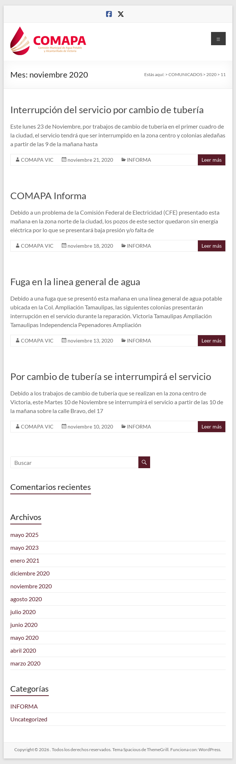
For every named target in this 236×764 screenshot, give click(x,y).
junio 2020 (23, 624)
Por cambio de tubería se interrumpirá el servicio (110, 376)
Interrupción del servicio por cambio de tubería (107, 109)
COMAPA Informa (48, 195)
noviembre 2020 (31, 585)
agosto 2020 (26, 598)
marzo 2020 (25, 663)
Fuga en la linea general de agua (75, 281)
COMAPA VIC (37, 160)
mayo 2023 (24, 547)
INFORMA (139, 160)
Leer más (211, 160)
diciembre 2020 (30, 573)
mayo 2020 (24, 637)
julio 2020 (23, 611)
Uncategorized (28, 718)
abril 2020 (23, 650)
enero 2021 (24, 560)
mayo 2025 (24, 534)
